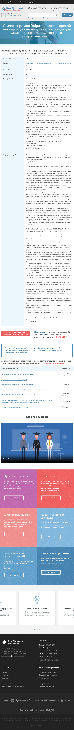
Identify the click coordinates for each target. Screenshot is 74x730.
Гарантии (4, 678)
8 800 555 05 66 (60, 8)
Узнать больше (14, 498)
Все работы (30, 63)
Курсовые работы (44, 681)
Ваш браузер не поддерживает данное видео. (37, 443)
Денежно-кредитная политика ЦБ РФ (15, 380)
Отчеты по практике (45, 678)
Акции (22, 2)
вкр (55, 672)
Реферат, (41, 684)
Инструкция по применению (36, 2)
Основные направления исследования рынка (18, 384)
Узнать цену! (50, 337)
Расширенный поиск (34, 18)
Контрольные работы (46, 687)
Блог (17, 2)
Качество (4, 681)
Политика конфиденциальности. (13, 656)
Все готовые (57, 18)
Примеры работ (6, 2)
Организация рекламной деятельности (16, 407)
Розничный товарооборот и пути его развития (18, 374)
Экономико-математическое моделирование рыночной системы (25, 389)
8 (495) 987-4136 (38, 8)
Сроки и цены (6, 684)
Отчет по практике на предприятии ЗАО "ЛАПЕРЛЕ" (20, 395)
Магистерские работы (46, 63)
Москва (16, 13)
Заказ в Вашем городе (13, 15)
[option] (37, 608)
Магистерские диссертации (48, 675)
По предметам (47, 18)
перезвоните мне (36, 10)
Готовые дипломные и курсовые (13, 687)
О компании (6, 675)
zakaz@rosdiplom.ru (45, 657)
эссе (47, 684)
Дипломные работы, (46, 672)
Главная (4, 672)
